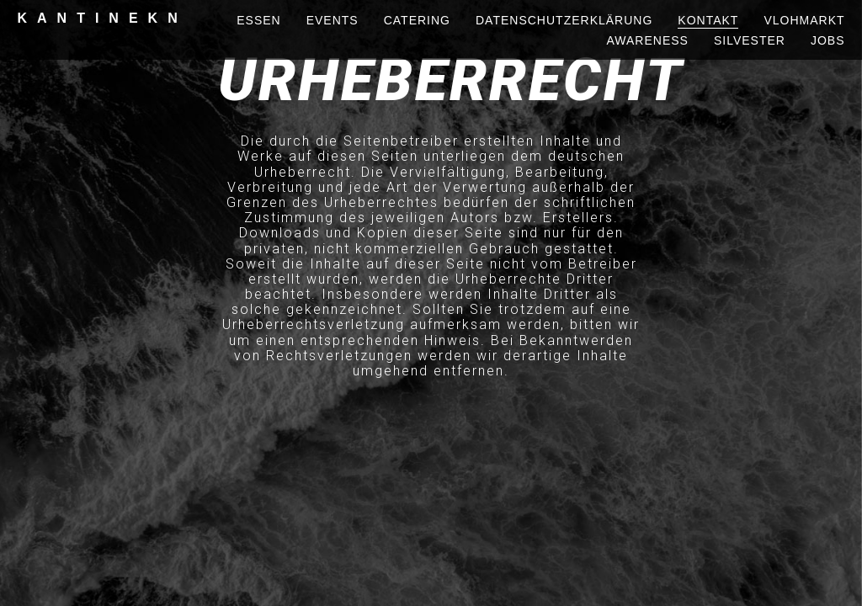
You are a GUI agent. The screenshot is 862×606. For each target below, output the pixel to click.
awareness (648, 40)
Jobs (828, 40)
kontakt (708, 20)
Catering (417, 20)
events (332, 20)
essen (258, 20)
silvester (749, 40)
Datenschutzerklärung (564, 20)
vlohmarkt (804, 20)
